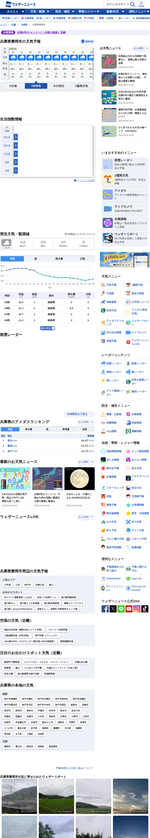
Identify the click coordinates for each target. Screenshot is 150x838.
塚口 (51, 585)
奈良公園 (8, 674)
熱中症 (7, 137)
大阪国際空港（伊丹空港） (17, 635)
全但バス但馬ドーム (46, 597)
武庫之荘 (40, 585)
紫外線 (7, 145)
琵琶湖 (7, 668)
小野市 (74, 716)
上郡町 (30, 734)
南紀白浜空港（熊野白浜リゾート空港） (23, 629)
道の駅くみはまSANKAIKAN (18, 609)
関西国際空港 (66, 641)
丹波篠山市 (20, 722)
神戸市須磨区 (79, 699)
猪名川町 (22, 728)
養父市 (18, 746)
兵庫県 (24, 24)
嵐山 (17, 668)
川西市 (63, 716)
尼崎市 (85, 705)
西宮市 (18, 710)
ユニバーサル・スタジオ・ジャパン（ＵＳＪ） (47, 662)
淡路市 (61, 722)
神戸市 (27, 585)
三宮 (17, 585)
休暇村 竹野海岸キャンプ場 (63, 609)
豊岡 (10, 446)
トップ (3, 24)
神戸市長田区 (61, 699)
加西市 (7, 722)
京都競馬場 (49, 674)
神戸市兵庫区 (43, 699)
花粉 (7, 162)
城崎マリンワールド (73, 603)
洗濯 (7, 170)
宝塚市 (30, 716)
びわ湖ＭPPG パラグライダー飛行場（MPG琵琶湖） (30, 641)
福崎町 (79, 728)
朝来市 (30, 746)
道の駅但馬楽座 (51, 603)
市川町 (67, 728)
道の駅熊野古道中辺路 (28, 674)
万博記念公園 (80, 662)
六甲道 (7, 585)
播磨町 (56, 728)
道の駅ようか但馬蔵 (29, 603)
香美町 (41, 746)
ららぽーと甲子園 (33, 668)
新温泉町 (53, 746)
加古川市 (75, 710)
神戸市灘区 (27, 699)
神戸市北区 (27, 705)
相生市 (63, 710)
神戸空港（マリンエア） (47, 635)
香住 (10, 440)
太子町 (18, 734)
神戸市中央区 (43, 705)
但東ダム (41, 609)
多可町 (34, 728)
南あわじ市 (47, 722)
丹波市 (34, 722)
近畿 (14, 24)
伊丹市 (52, 710)
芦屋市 (41, 710)
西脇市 (18, 716)
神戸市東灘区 (10, 699)
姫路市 (74, 705)
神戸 (10, 451)
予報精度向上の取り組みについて (74, 768)
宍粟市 (72, 722)
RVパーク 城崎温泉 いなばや (18, 597)
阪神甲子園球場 (11, 662)
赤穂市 (7, 716)
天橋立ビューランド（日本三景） (62, 668)
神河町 (7, 734)
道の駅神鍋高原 (68, 597)
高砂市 (52, 716)
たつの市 (8, 728)
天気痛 (7, 154)
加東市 (83, 722)
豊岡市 (7, 746)
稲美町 (45, 728)
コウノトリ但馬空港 (57, 629)
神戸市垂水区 (10, 705)
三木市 (41, 716)
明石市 (7, 710)
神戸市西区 (60, 705)
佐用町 (41, 734)
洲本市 (30, 710)
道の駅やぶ (9, 603)
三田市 (86, 716)
